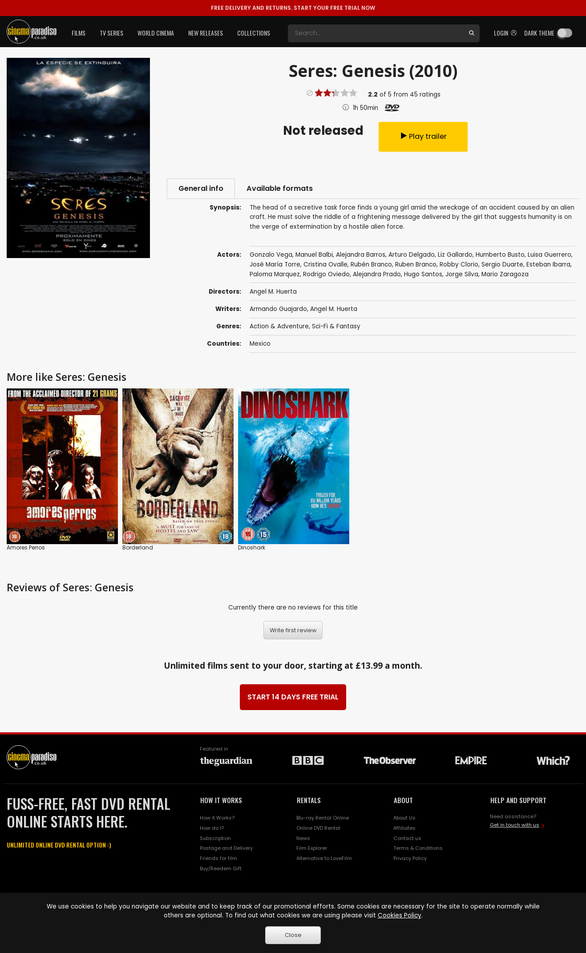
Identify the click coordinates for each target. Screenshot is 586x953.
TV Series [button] (111, 32)
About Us (404, 817)
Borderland (137, 547)
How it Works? (217, 817)
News (303, 838)
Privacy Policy (410, 858)
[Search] (376, 33)
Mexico (260, 343)
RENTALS (309, 800)
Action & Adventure (279, 326)
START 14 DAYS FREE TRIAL (293, 697)
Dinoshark (251, 547)
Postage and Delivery (226, 848)
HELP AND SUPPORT (518, 800)
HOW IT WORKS (221, 800)
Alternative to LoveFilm (324, 858)
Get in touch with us (514, 824)
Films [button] (78, 32)
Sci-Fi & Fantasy (336, 326)
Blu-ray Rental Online (322, 817)
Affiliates (404, 828)
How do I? (212, 828)
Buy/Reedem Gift (221, 868)
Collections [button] (253, 32)
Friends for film (218, 858)
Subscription (215, 838)
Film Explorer (311, 848)
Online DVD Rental (318, 828)
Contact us (407, 838)
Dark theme (539, 32)
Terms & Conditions (418, 848)
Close (293, 935)
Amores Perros (26, 547)
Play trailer (423, 136)
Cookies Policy (399, 915)
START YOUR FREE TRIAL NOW (293, 8)
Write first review (293, 630)
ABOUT (403, 800)
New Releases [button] (205, 32)
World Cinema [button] (155, 32)
